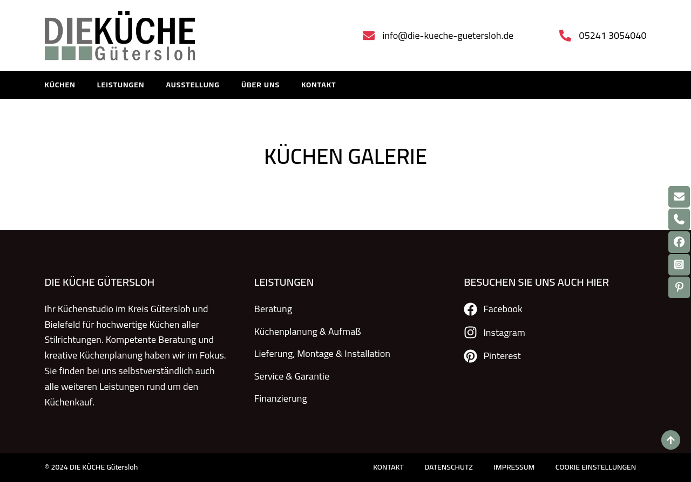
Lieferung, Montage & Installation (322, 353)
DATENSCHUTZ (446, 467)
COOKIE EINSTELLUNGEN (595, 467)
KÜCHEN (60, 85)
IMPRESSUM (512, 467)
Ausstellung (192, 85)
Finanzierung (280, 397)
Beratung (273, 309)
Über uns (260, 85)
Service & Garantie (291, 375)
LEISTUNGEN (121, 85)
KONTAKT (318, 85)
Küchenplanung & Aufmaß (307, 331)
